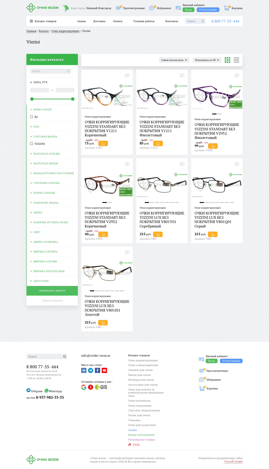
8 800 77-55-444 (225, 21)
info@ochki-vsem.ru (95, 355)
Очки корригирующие (143, 360)
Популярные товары (141, 439)
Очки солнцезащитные (143, 365)
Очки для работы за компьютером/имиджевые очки (146, 392)
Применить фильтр (52, 290)
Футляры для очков (141, 379)
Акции (81, 21)
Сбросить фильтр (52, 300)
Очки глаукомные (139, 405)
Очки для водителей (141, 424)
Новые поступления (141, 434)
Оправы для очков (140, 369)
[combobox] (174, 60)
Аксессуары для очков (143, 384)
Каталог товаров (139, 355)
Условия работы (143, 21)
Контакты (171, 21)
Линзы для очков (139, 374)
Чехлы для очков (139, 415)
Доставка (99, 21)
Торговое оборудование (144, 410)
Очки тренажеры (139, 400)
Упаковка (134, 420)
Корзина (237, 8)
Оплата (117, 21)
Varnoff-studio (233, 461)
